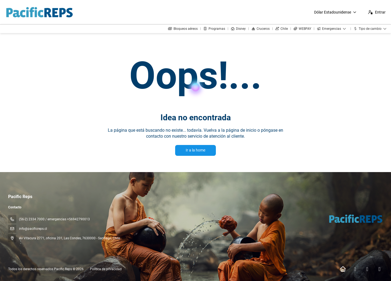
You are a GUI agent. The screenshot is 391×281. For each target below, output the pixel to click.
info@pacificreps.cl (33, 229)
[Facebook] (355, 269)
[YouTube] (379, 269)
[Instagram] (367, 269)
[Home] (342, 269)
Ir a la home (195, 150)
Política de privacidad (106, 269)
